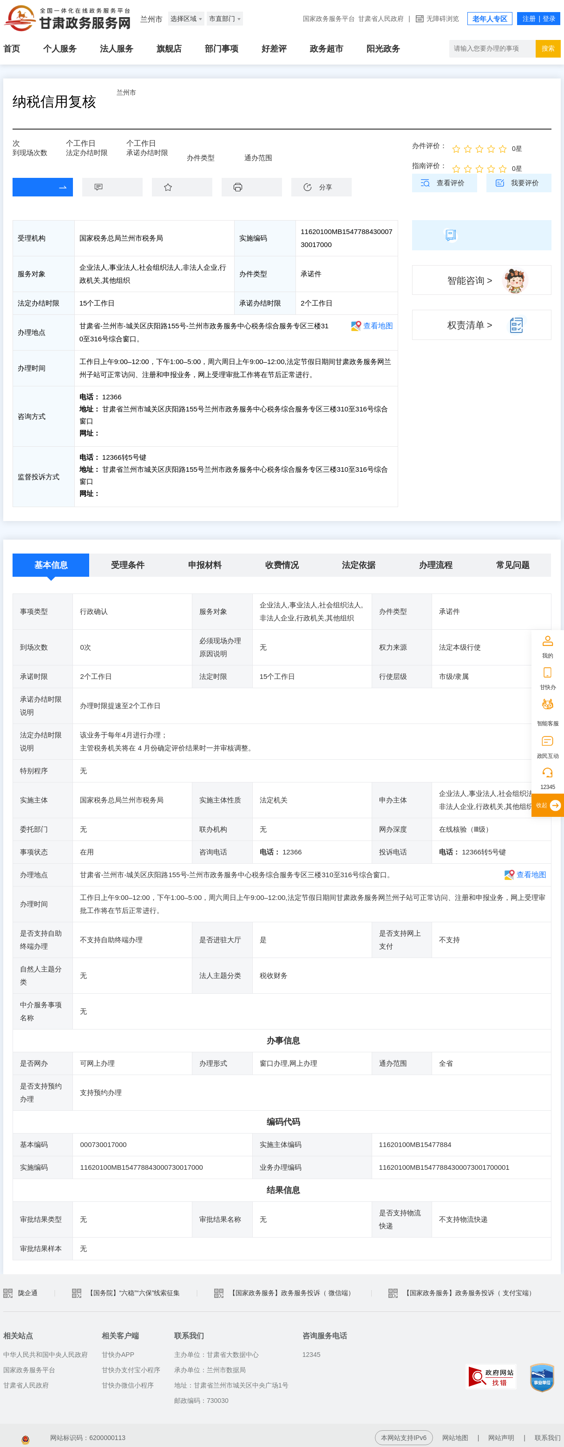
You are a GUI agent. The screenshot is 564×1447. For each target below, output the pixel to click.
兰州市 (149, 101)
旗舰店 (169, 48)
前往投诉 (115, 491)
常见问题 (513, 560)
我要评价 (525, 183)
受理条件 (127, 560)
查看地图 (378, 326)
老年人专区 (489, 19)
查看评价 (451, 183)
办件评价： (429, 146)
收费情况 (282, 560)
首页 (11, 48)
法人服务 (116, 48)
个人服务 (60, 48)
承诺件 (203, 149)
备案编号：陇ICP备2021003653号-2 (55, 1433)
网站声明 (501, 1433)
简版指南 (481, 235)
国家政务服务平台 (329, 18)
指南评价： (429, 165)
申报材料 (205, 560)
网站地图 (455, 1433)
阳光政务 (383, 48)
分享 (325, 187)
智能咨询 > (469, 280)
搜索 (548, 48)
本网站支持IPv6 (403, 1433)
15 (73, 146)
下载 (256, 187)
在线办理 (36, 187)
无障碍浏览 (442, 18)
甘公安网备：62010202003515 (177, 1433)
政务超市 (326, 48)
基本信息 (51, 560)
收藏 (187, 187)
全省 (258, 149)
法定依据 (358, 560)
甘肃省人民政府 (381, 18)
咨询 (117, 187)
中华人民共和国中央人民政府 (45, 1350)
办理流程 (436, 560)
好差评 (274, 48)
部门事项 (221, 48)
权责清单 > (469, 325)
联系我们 (548, 1433)
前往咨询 (115, 433)
